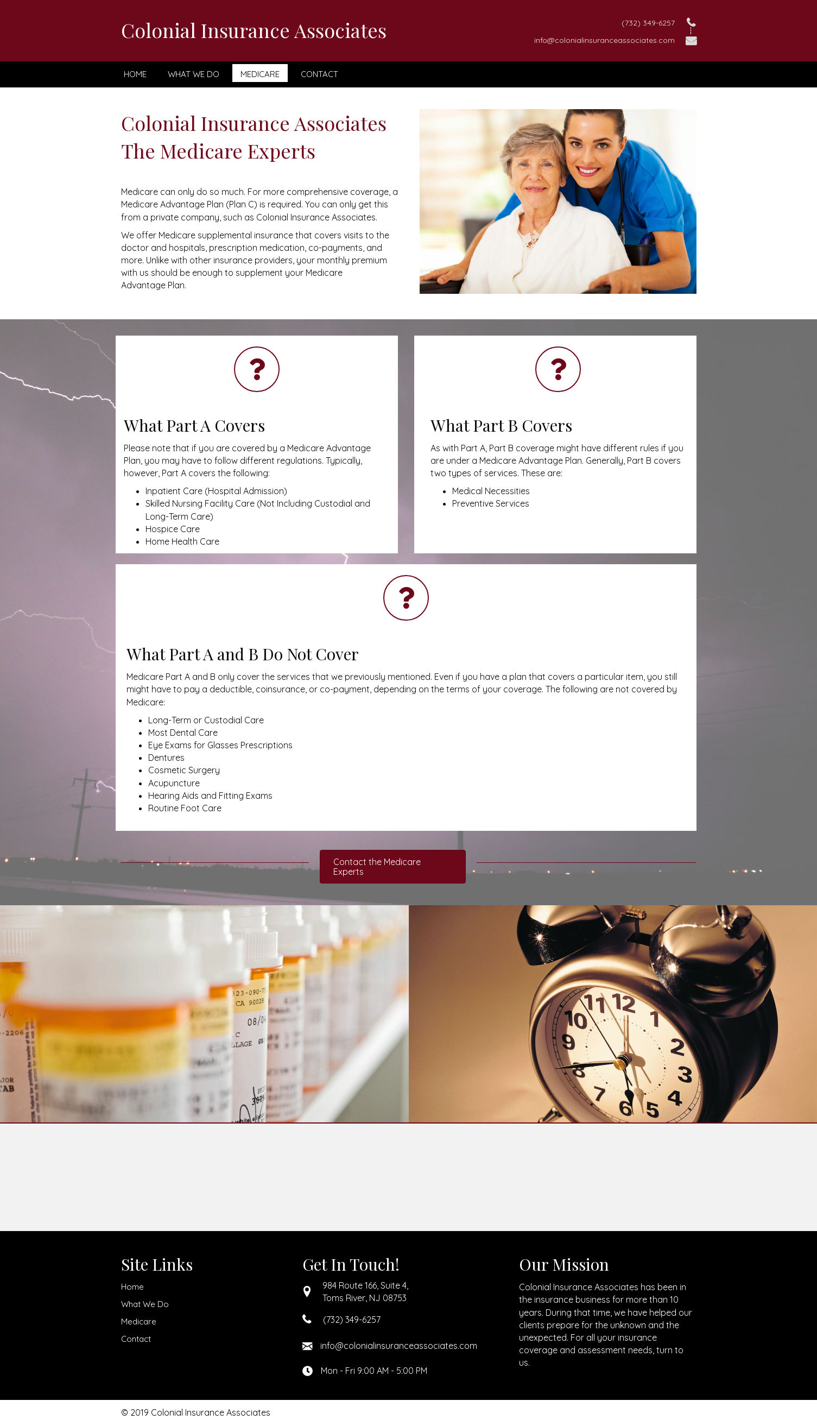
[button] (393, 867)
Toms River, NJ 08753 (364, 1297)
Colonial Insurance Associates (254, 30)
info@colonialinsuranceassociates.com (604, 40)
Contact (136, 1339)
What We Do (145, 1304)
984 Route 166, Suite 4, (365, 1285)
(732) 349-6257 (648, 23)
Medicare (138, 1321)
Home (132, 1287)
